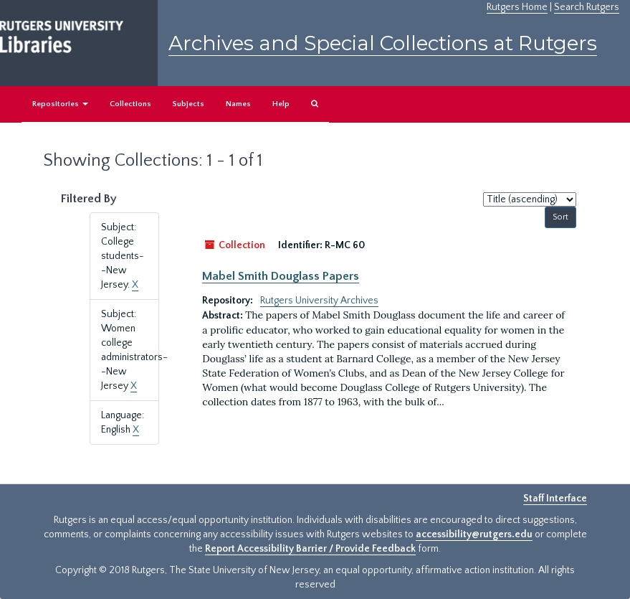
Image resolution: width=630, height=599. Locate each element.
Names (238, 104)
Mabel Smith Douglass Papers (280, 276)
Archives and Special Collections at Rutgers (382, 43)
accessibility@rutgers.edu (474, 534)
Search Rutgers (586, 7)
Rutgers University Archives (319, 300)
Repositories (60, 104)
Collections (130, 104)
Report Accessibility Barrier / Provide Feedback (310, 549)
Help (281, 104)
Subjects (188, 104)
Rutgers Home (517, 7)
